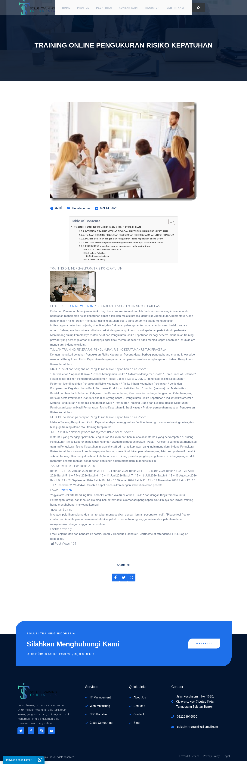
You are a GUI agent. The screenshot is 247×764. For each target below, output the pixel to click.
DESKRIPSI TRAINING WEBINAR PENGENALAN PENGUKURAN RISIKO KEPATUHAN (126, 234)
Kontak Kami (129, 8)
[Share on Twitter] (124, 580)
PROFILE (83, 8)
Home (65, 8)
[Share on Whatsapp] (131, 580)
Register (154, 8)
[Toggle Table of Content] (170, 224)
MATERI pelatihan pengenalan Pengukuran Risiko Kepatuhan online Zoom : (124, 241)
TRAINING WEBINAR (79, 309)
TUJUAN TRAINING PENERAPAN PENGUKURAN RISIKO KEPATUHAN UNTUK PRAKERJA (129, 237)
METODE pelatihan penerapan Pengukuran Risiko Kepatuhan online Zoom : (124, 245)
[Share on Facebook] (116, 580)
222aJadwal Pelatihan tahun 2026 (105, 252)
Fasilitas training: (98, 261)
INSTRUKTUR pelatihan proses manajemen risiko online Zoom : (118, 248)
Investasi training (101, 258)
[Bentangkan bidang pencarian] (198, 8)
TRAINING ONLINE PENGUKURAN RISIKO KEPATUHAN (107, 230)
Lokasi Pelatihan (98, 255)
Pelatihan (104, 8)
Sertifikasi (177, 8)
